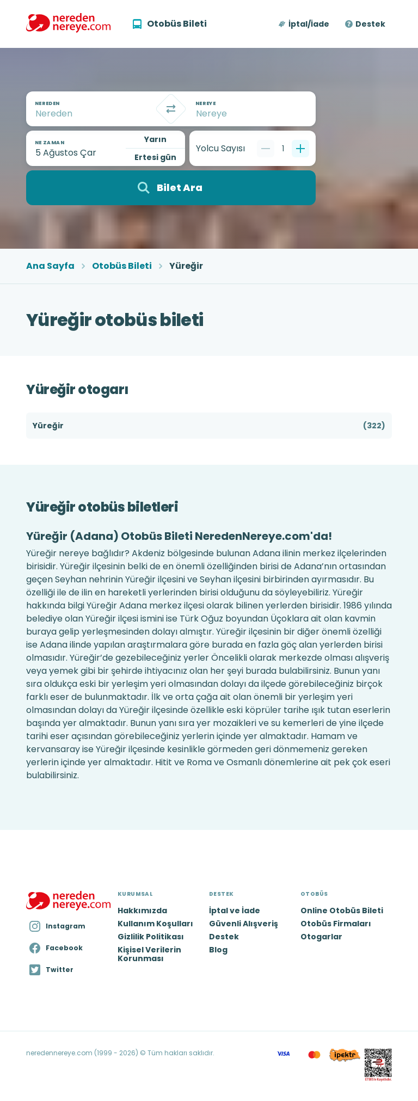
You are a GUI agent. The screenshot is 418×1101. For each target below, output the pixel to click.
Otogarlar (321, 936)
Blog (218, 949)
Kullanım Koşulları (155, 923)
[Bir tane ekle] (300, 148)
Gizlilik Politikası (151, 936)
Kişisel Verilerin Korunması (149, 954)
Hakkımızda (142, 910)
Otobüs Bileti (122, 266)
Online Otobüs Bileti (341, 910)
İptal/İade (308, 24)
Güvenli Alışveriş (243, 923)
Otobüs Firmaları (335, 923)
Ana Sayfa (50, 266)
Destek (370, 24)
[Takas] (171, 109)
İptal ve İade (234, 910)
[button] (304, 24)
